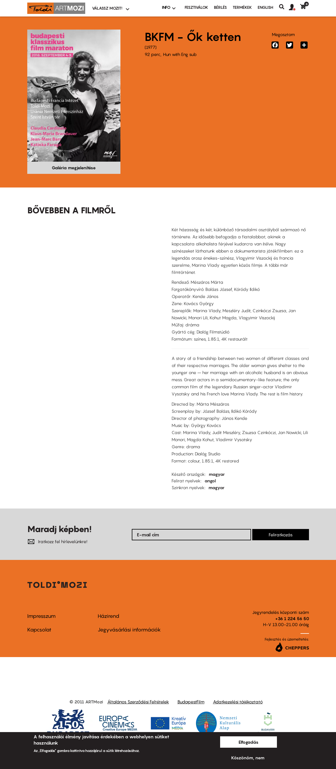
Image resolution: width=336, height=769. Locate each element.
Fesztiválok (196, 7)
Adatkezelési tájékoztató (238, 701)
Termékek (242, 7)
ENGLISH (265, 7)
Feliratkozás (281, 534)
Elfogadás (248, 742)
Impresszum (41, 616)
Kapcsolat (39, 630)
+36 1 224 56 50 (292, 618)
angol (210, 480)
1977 (150, 47)
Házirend (108, 616)
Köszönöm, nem (247, 757)
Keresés (284, 7)
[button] (294, 7)
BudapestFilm (191, 701)
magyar (217, 474)
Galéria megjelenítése (74, 167)
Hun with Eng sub (180, 54)
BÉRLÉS (220, 7)
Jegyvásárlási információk (129, 630)
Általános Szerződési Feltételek (138, 701)
